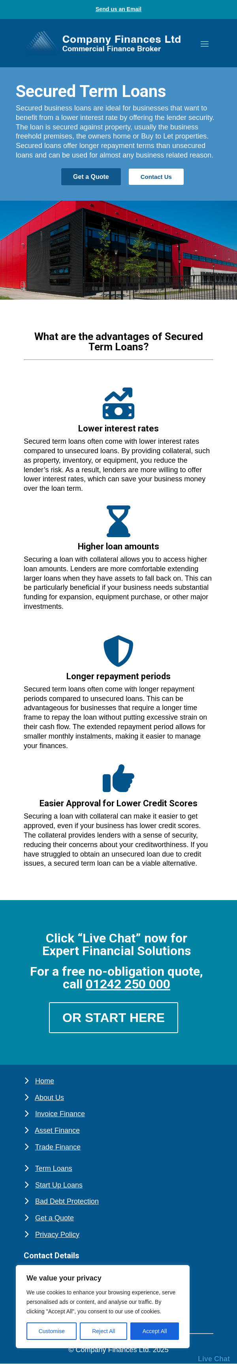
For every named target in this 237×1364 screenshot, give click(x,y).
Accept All (155, 1331)
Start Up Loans (59, 1185)
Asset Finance (57, 1130)
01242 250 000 (128, 984)
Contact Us (156, 176)
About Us (49, 1098)
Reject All (103, 1331)
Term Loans (53, 1168)
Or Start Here (113, 1018)
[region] (103, 1306)
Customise (52, 1331)
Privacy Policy (57, 1235)
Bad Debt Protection (67, 1201)
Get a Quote (91, 176)
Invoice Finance (60, 1114)
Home (44, 1081)
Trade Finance (58, 1147)
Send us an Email (118, 9)
